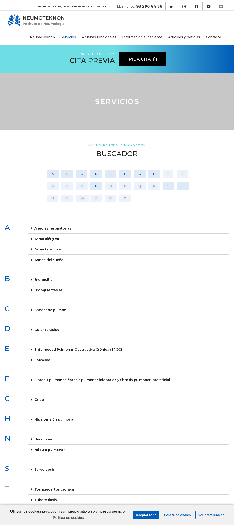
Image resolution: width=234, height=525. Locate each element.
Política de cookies (68, 518)
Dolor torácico (46, 330)
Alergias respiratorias (52, 228)
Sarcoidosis (44, 469)
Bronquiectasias (48, 290)
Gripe (39, 400)
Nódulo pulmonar (49, 450)
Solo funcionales (177, 515)
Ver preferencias (211, 515)
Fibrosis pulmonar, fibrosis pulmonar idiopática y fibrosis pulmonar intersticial (102, 380)
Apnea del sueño (49, 260)
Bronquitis (43, 280)
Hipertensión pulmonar (54, 419)
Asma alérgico (46, 239)
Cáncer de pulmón (50, 310)
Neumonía (43, 439)
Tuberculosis (45, 500)
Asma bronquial (48, 249)
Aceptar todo (146, 515)
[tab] (129, 228)
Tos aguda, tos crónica (54, 489)
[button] (142, 59)
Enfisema (42, 360)
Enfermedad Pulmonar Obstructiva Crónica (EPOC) (78, 349)
